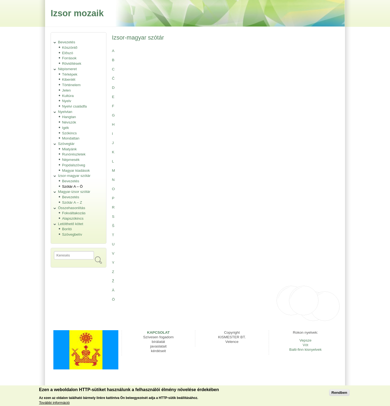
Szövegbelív (72, 234)
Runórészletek (74, 154)
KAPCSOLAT (158, 332)
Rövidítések (71, 63)
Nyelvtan (65, 112)
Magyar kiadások (76, 170)
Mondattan (70, 138)
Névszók (69, 122)
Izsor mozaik (77, 13)
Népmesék (71, 160)
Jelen (66, 90)
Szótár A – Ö (72, 186)
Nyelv (66, 101)
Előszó (67, 53)
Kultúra (68, 96)
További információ (54, 404)
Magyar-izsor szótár (74, 192)
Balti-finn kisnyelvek (305, 349)
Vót (305, 345)
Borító (67, 229)
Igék (65, 128)
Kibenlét (68, 79)
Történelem (71, 85)
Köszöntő (69, 48)
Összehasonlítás (71, 208)
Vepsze (305, 340)
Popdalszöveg (73, 165)
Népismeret (67, 69)
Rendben (339, 393)
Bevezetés (66, 42)
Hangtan (69, 117)
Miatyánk (69, 149)
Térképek (69, 74)
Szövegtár (66, 144)
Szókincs (69, 133)
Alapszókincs (72, 218)
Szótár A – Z (72, 202)
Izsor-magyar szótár (74, 176)
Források (69, 58)
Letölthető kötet (70, 224)
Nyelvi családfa (74, 106)
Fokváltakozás (74, 213)
